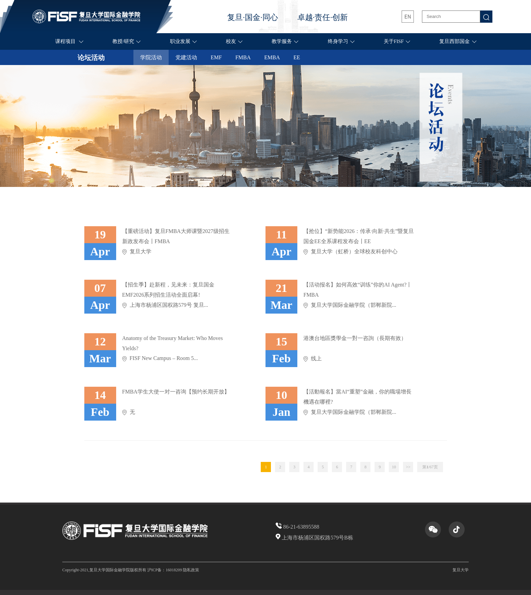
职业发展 (180, 41)
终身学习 (338, 41)
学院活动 (151, 57)
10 (394, 467)
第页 (430, 467)
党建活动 (186, 57)
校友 (231, 41)
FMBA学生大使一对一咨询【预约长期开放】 (176, 392)
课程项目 (66, 41)
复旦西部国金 (454, 41)
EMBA (272, 57)
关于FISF (394, 41)
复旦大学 (460, 570)
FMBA (243, 57)
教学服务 (282, 41)
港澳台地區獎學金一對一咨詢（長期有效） (354, 338)
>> (408, 467)
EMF (216, 57)
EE (297, 57)
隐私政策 (191, 570)
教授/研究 (123, 41)
